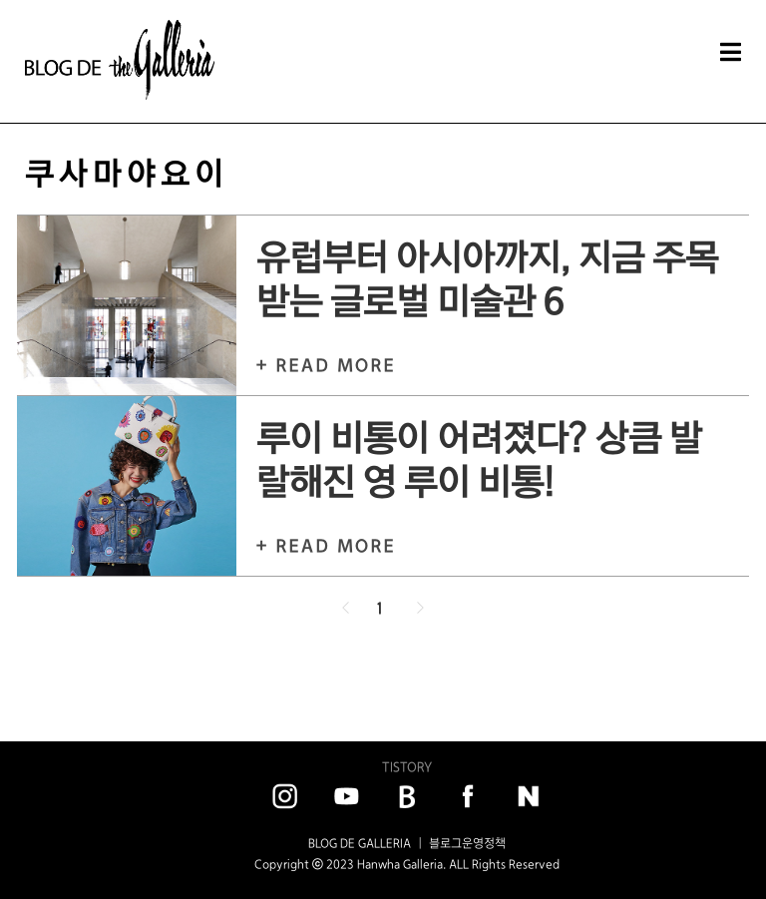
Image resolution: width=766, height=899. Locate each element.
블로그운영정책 (467, 843)
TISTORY (407, 766)
